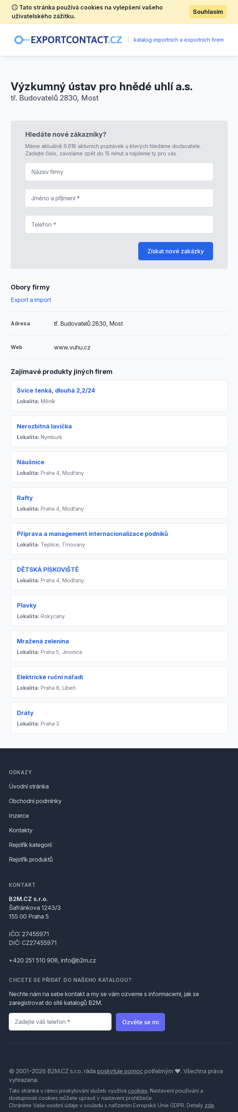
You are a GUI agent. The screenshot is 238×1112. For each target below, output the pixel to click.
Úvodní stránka (29, 786)
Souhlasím (208, 11)
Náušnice (30, 462)
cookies (137, 1091)
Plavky (27, 605)
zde (209, 1105)
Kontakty (21, 830)
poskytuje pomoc (120, 1071)
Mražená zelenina (43, 641)
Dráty (25, 712)
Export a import (31, 299)
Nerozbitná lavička (44, 426)
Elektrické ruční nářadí (50, 677)
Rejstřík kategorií (30, 844)
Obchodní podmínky (35, 801)
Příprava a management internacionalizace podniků (92, 533)
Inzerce (19, 815)
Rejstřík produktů (31, 859)
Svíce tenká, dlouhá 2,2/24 (56, 390)
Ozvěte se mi (140, 1022)
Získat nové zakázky (175, 251)
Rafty (25, 498)
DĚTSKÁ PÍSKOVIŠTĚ (48, 569)
